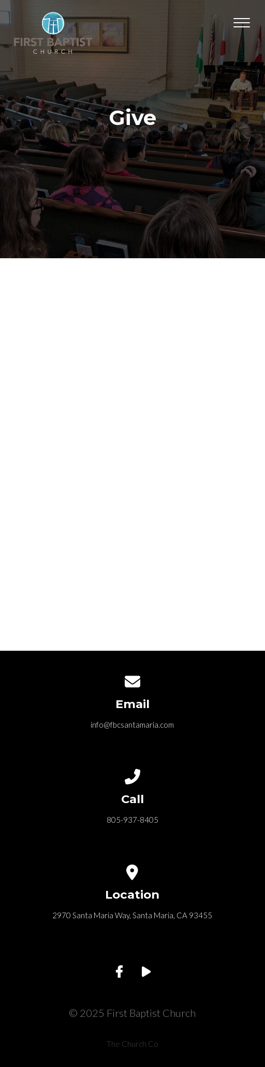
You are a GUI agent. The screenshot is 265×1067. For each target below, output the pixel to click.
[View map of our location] (132, 870)
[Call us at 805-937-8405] (132, 774)
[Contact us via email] (132, 679)
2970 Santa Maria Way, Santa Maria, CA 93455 (132, 915)
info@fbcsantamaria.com (132, 724)
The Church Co (132, 1043)
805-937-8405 (132, 819)
